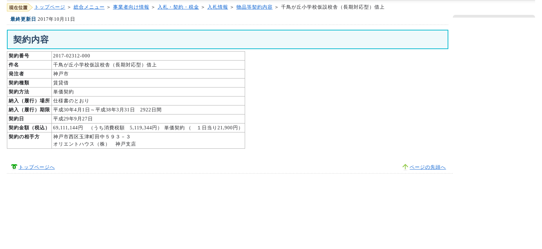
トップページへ (37, 167)
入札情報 (217, 7)
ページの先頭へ (428, 167)
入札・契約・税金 (178, 7)
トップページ (49, 7)
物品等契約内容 (254, 7)
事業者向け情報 (131, 7)
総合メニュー (89, 7)
